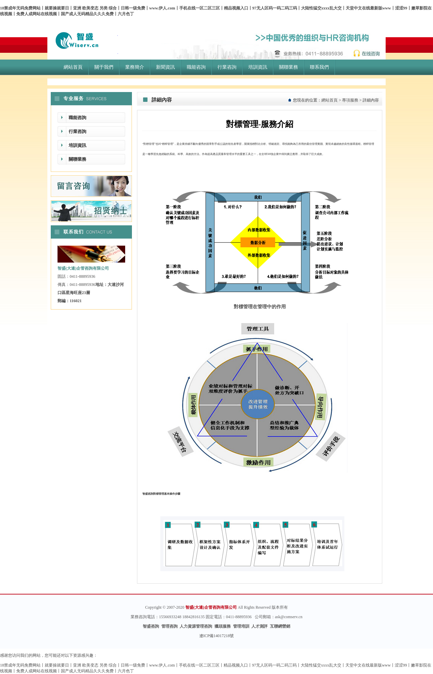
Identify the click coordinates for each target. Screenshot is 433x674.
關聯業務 (77, 159)
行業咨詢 (77, 131)
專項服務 (350, 100)
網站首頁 (329, 100)
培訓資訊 (77, 145)
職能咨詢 (77, 117)
